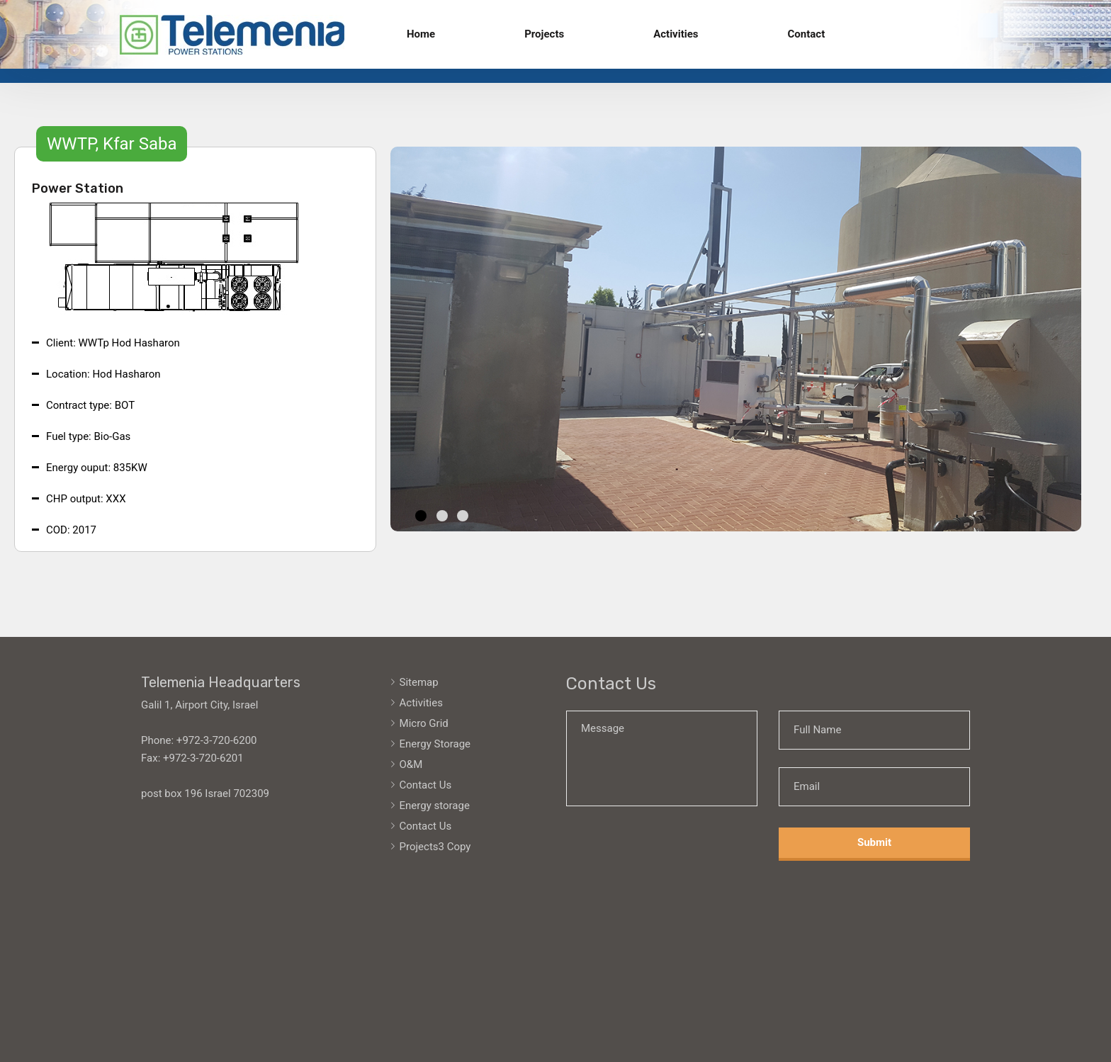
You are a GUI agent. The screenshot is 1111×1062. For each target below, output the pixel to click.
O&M (411, 764)
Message (661, 758)
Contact (806, 34)
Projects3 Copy (435, 846)
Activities (675, 34)
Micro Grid (424, 723)
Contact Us (426, 785)
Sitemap (419, 682)
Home (421, 34)
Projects (544, 34)
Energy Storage (435, 744)
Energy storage (435, 805)
